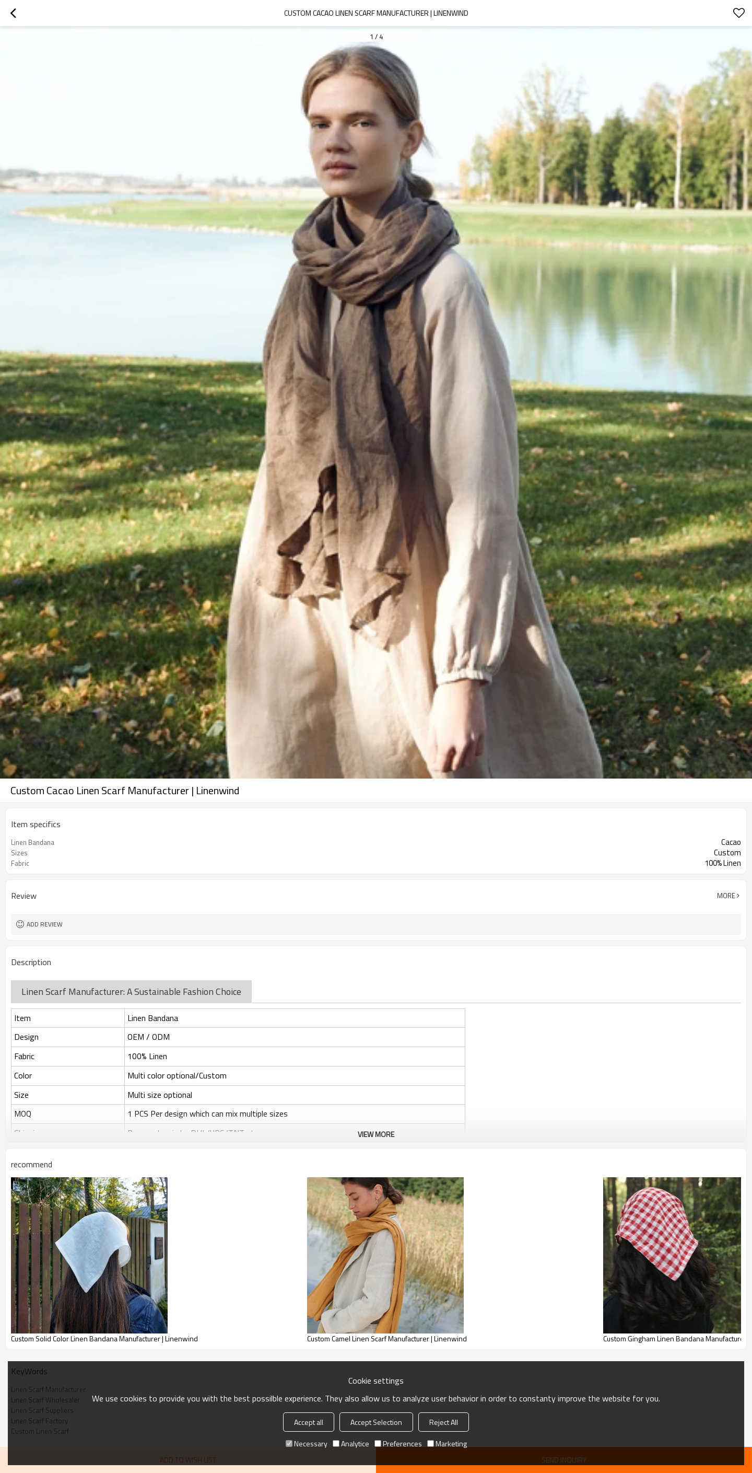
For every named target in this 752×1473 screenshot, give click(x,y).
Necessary (306, 1443)
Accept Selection (376, 1422)
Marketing (447, 1443)
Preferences (398, 1443)
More (726, 895)
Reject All (443, 1422)
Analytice (351, 1443)
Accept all (308, 1422)
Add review (45, 924)
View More (376, 1134)
